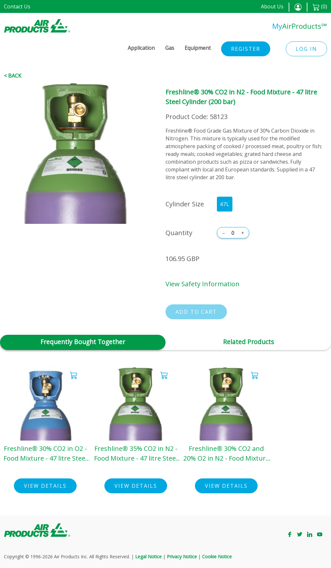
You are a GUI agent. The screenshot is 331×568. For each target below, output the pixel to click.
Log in (306, 48)
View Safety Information (203, 283)
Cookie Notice (217, 556)
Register (245, 48)
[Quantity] (233, 233)
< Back (12, 75)
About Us (272, 6)
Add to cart (196, 311)
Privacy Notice (182, 556)
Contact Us (17, 6)
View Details (45, 485)
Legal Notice (148, 556)
